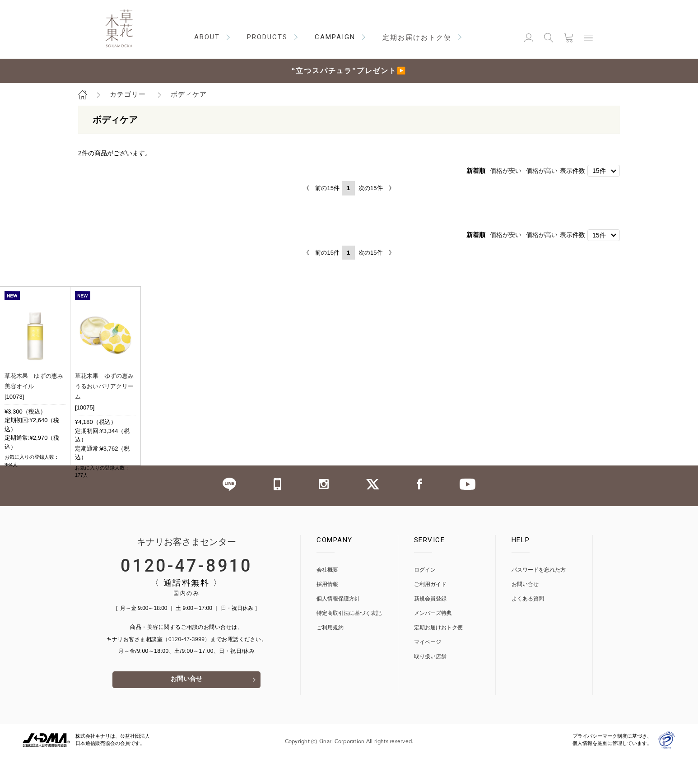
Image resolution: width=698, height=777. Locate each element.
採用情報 (327, 605)
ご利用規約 (330, 648)
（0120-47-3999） (186, 660)
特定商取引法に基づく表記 (349, 634)
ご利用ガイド (430, 605)
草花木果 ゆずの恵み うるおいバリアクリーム (107, 386)
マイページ (427, 663)
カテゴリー (128, 94)
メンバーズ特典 (433, 634)
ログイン (425, 591)
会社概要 (327, 591)
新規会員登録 (430, 620)
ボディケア (189, 94)
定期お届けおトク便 (438, 648)
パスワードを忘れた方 (539, 591)
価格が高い (542, 170)
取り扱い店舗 (430, 677)
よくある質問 (528, 620)
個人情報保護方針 (338, 620)
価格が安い (505, 170)
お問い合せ (186, 701)
